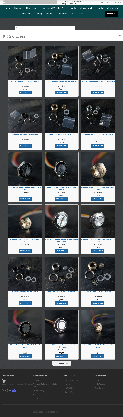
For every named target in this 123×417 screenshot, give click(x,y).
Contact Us (69, 392)
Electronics (32, 7)
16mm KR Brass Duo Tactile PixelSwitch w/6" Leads (98, 188)
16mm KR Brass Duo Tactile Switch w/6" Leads (25, 241)
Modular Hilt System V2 (109, 7)
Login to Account (71, 380)
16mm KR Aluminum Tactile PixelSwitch (61, 292)
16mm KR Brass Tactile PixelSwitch (98, 292)
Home (7, 7)
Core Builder (100, 388)
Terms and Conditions (42, 395)
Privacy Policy (38, 391)
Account (112, 2)
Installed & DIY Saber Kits (54, 7)
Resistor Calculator (40, 399)
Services (64, 13)
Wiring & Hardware (46, 13)
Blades (18, 7)
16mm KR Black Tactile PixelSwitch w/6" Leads (25, 346)
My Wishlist (69, 388)
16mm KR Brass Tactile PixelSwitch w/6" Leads (98, 346)
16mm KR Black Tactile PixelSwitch (25, 292)
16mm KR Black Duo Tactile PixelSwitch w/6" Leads (25, 188)
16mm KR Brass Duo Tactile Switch (61, 134)
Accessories (78, 13)
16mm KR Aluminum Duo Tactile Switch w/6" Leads (98, 241)
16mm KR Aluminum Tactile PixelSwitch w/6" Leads (61, 346)
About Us (36, 380)
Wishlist (103, 2)
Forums (98, 380)
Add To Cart (25, 92)
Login (119, 2)
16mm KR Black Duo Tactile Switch (25, 134)
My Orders (69, 384)
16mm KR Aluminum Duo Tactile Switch (98, 134)
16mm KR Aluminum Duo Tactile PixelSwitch (98, 81)
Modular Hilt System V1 (82, 7)
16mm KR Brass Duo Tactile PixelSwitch (61, 81)
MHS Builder (100, 384)
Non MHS (27, 13)
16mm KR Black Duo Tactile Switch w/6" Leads (62, 188)
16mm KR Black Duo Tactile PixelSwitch (25, 81)
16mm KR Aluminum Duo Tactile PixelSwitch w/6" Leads (61, 241)
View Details (25, 199)
